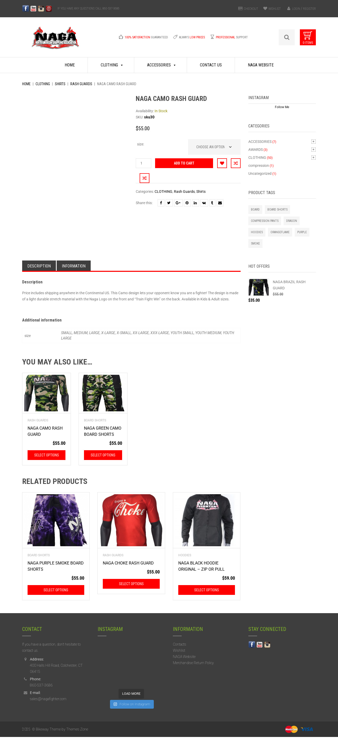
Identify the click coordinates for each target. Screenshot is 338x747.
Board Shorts (95, 430)
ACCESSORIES (260, 142)
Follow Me (282, 107)
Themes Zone (77, 739)
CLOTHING (43, 84)
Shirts (60, 84)
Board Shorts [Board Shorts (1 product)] (277, 209)
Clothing (112, 65)
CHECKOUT (251, 9)
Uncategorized (260, 173)
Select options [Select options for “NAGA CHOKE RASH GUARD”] (131, 594)
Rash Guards (81, 84)
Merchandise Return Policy (193, 673)
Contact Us (211, 65)
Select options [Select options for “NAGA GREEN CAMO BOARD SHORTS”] (103, 465)
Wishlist (179, 661)
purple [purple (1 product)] (302, 232)
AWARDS (255, 149)
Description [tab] (39, 276)
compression (258, 165)
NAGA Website (261, 65)
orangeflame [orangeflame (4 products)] (280, 232)
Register (309, 9)
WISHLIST (274, 9)
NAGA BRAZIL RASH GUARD (289, 285)
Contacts (179, 655)
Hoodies (184, 565)
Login (296, 9)
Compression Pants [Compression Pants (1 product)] (264, 221)
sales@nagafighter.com (48, 709)
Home (70, 65)
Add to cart (184, 163)
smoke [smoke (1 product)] (255, 243)
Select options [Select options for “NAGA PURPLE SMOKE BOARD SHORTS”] (56, 600)
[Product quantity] (143, 163)
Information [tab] (74, 276)
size (140, 144)
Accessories (161, 65)
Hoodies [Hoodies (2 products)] (257, 232)
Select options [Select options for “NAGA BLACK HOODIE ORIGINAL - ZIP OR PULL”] (206, 600)
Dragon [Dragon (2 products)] (291, 221)
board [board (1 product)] (255, 209)
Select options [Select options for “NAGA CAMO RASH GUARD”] (46, 465)
